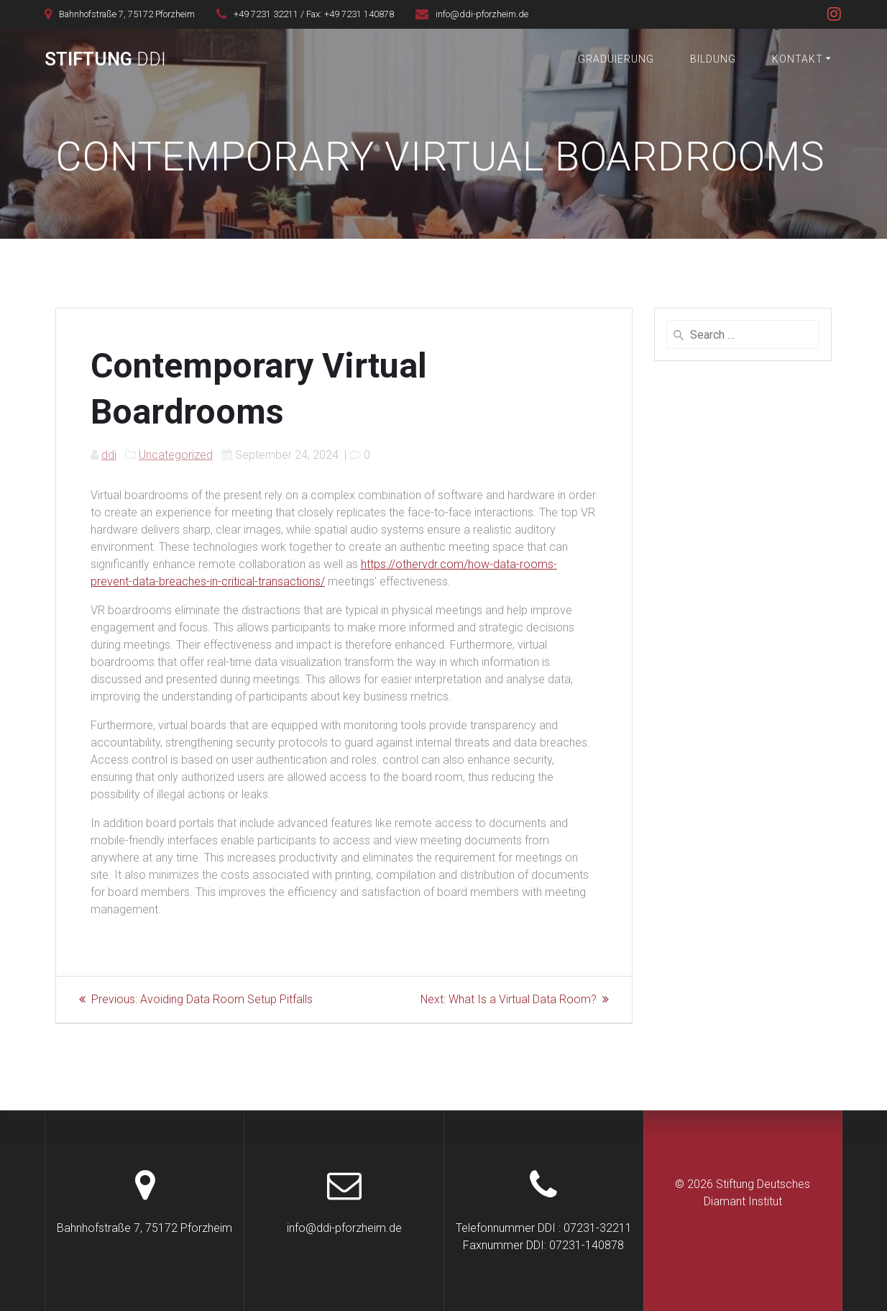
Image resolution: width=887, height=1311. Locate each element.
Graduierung (616, 59)
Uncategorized (176, 455)
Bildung (713, 59)
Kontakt (797, 59)
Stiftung (105, 59)
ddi (108, 455)
